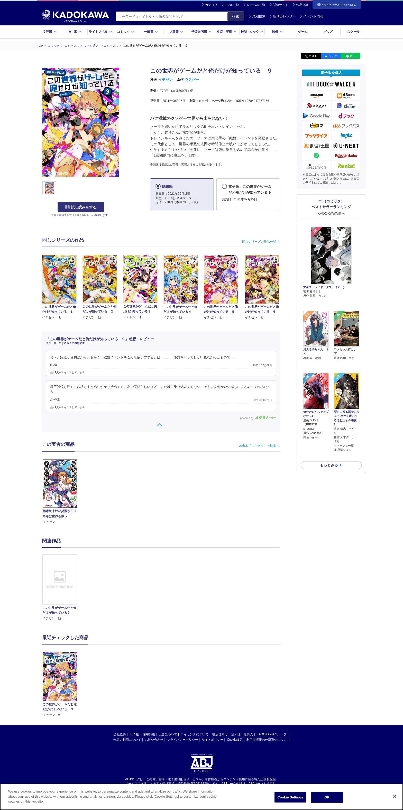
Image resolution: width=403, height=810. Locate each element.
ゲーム (302, 32)
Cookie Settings (290, 797)
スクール (353, 32)
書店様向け (220, 734)
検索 (235, 16)
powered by (258, 417)
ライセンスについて (194, 734)
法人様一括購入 (242, 734)
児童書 (176, 32)
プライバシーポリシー (182, 739)
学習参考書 (201, 32)
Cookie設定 (235, 739)
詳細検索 (257, 16)
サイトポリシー (212, 739)
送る (352, 55)
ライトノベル (100, 32)
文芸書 (50, 32)
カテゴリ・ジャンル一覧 (222, 5)
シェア (332, 55)
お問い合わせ (154, 739)
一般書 (151, 32)
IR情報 (134, 734)
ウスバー (192, 79)
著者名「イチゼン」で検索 (257, 445)
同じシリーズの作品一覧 (259, 241)
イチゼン (165, 79)
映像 (277, 32)
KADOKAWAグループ (272, 734)
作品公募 (302, 5)
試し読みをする (80, 207)
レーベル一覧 (256, 5)
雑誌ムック (252, 32)
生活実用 (227, 32)
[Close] (394, 796)
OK (326, 797)
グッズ (328, 32)
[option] (62, 587)
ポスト (313, 55)
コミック (125, 32)
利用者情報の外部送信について (268, 739)
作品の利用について (127, 739)
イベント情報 (311, 16)
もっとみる (329, 438)
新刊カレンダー (282, 16)
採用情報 (149, 734)
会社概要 (120, 734)
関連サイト (280, 5)
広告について (168, 734)
